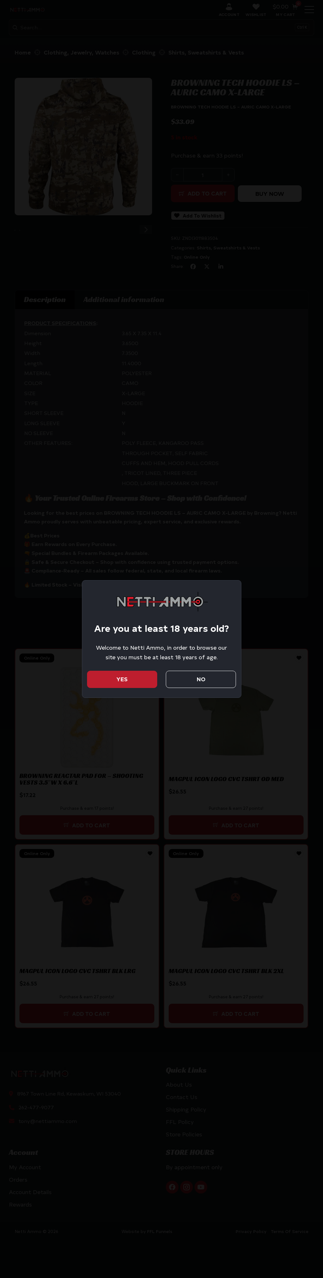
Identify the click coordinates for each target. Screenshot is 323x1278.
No (201, 679)
